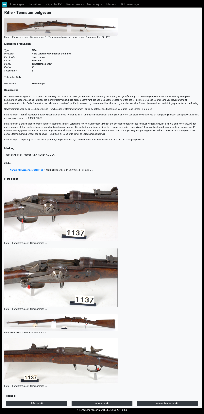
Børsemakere (74, 4)
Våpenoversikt (102, 403)
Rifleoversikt (37, 403)
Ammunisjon (94, 4)
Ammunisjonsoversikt (167, 403)
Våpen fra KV (54, 4)
